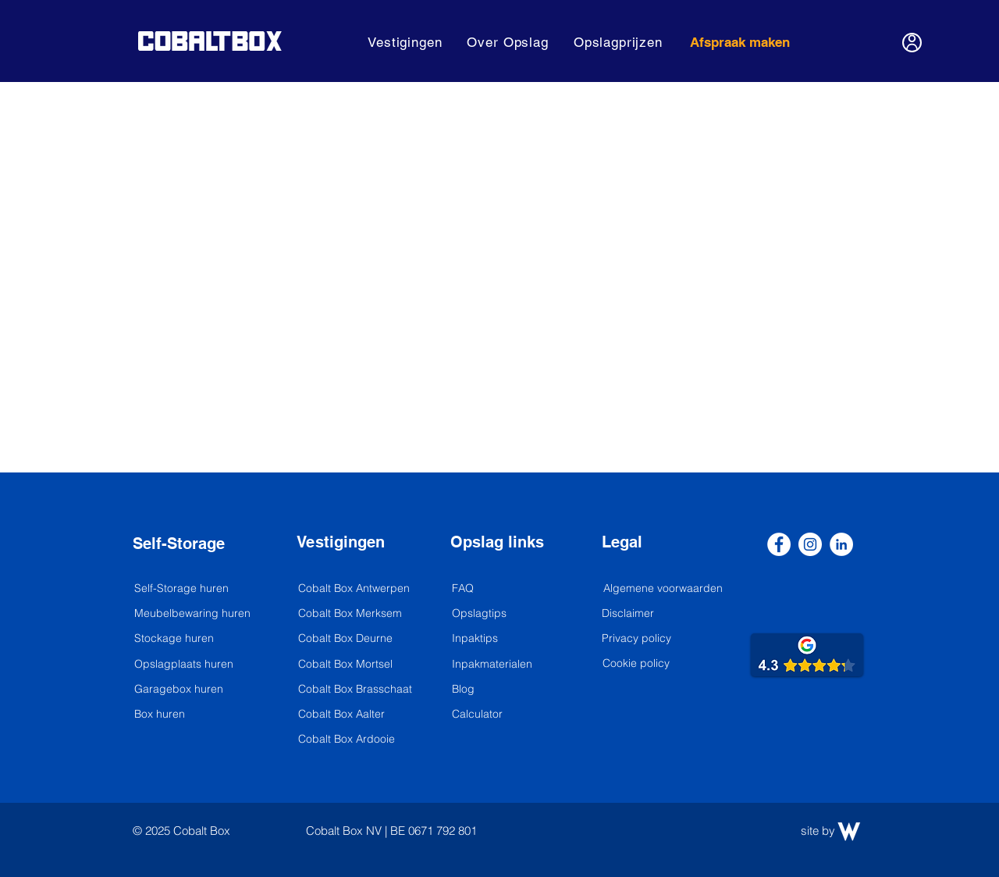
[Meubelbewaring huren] (200, 613)
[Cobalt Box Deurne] (352, 638)
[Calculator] (505, 714)
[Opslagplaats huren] (188, 664)
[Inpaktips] (505, 638)
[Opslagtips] (505, 613)
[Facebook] (779, 544)
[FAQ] (505, 588)
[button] (404, 42)
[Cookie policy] (636, 663)
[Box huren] (200, 714)
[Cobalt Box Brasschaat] (357, 689)
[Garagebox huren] (188, 689)
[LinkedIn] (841, 544)
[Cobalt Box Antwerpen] (357, 588)
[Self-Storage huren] (192, 588)
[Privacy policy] (636, 638)
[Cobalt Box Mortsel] (352, 664)
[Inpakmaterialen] (505, 664)
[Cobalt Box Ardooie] (357, 739)
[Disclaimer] (628, 613)
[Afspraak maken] (741, 42)
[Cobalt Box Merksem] (352, 613)
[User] (912, 42)
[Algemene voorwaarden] (664, 588)
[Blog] (505, 689)
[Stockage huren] (188, 638)
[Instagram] (810, 544)
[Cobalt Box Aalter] (357, 714)
